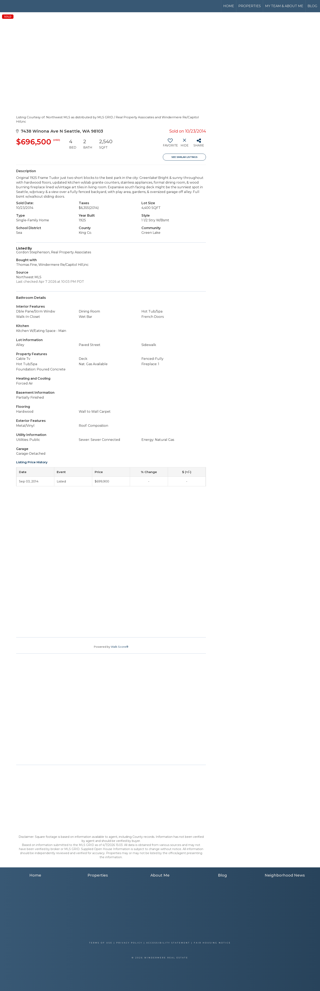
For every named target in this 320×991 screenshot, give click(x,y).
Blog (312, 6)
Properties (249, 6)
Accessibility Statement (168, 943)
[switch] (170, 144)
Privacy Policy (129, 943)
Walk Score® (119, 646)
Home (228, 6)
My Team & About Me (284, 6)
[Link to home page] (18, 6)
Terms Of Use (100, 943)
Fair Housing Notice (212, 943)
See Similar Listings (184, 157)
